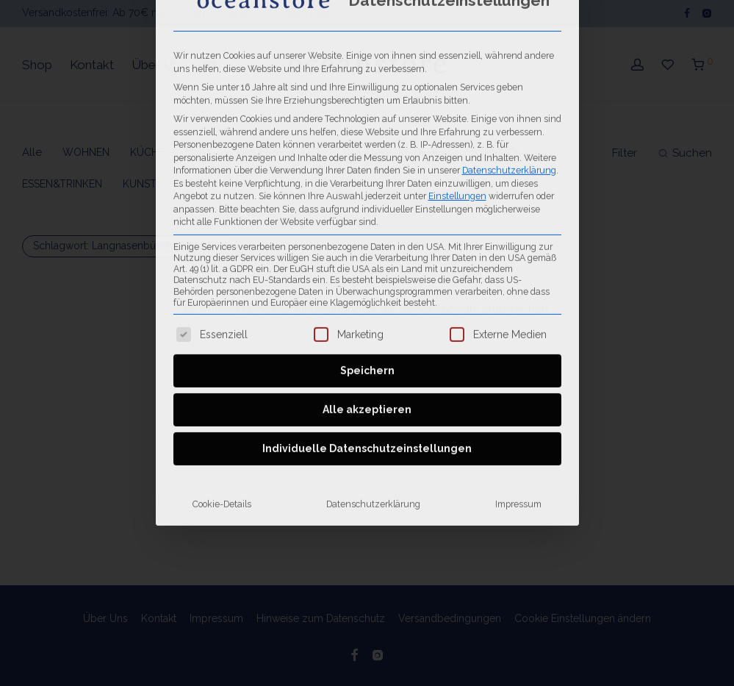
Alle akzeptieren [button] (367, 235)
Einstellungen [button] (457, 21)
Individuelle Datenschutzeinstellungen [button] (367, 274)
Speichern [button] (367, 196)
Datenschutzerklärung (373, 329)
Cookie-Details (222, 329)
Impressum (518, 329)
